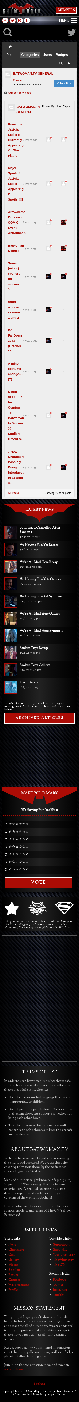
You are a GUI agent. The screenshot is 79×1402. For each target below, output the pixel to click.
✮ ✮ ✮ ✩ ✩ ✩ (18, 847)
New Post (64, 83)
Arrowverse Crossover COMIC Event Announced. (17, 222)
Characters (16, 1250)
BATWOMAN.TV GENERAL (33, 73)
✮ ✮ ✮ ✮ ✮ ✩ (18, 832)
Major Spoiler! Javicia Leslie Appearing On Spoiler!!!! (16, 183)
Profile (13, 1290)
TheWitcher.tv (63, 1260)
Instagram (60, 1290)
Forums (17, 80)
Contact (14, 1280)
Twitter (58, 1285)
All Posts (13, 493)
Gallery (13, 1260)
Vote (38, 883)
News (12, 1245)
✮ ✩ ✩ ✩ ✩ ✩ (18, 862)
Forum (13, 1275)
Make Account (18, 1285)
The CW (59, 1265)
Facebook (59, 1280)
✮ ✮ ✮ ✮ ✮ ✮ (18, 824)
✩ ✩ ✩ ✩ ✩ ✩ (18, 869)
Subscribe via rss (17, 92)
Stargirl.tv (60, 1250)
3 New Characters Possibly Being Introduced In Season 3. (16, 467)
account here (13, 1369)
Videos (13, 1265)
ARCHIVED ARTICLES (39, 718)
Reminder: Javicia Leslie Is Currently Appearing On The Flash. (16, 139)
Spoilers (14, 1270)
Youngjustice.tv (64, 1255)
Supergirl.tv (61, 1245)
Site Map (39, 1384)
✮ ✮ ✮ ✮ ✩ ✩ (18, 839)
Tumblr (58, 1295)
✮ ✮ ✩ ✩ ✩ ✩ (18, 854)
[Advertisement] (39, 756)
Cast (11, 1255)
